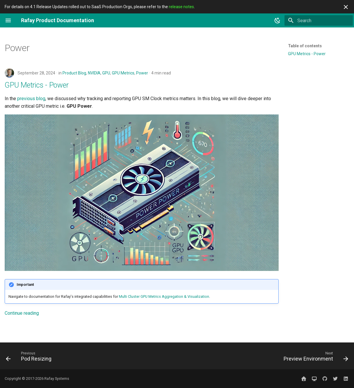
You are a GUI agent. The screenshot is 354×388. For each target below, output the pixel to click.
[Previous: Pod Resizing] (30, 357)
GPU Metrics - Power (36, 85)
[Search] (318, 20)
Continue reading (22, 313)
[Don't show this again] (345, 7)
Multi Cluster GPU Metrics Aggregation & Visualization (164, 296)
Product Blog (74, 73)
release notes (181, 6)
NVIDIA (94, 73)
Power (142, 73)
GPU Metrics (123, 73)
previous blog (31, 98)
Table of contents (305, 46)
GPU (106, 73)
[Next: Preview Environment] (314, 357)
